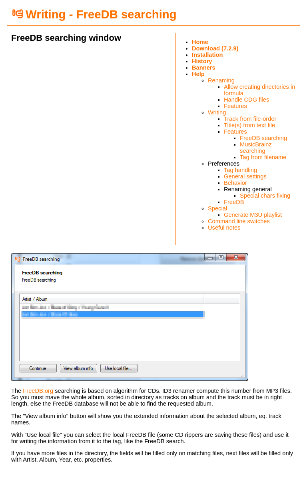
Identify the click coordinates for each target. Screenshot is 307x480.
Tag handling (240, 170)
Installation (207, 55)
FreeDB (234, 202)
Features (235, 106)
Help (198, 74)
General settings (245, 176)
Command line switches (239, 221)
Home (200, 42)
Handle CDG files (246, 99)
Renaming (221, 80)
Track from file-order (250, 119)
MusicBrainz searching (256, 147)
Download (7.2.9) (215, 48)
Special (217, 208)
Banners (203, 67)
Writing (217, 112)
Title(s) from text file (249, 125)
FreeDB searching (263, 138)
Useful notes (224, 227)
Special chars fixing (265, 195)
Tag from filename (263, 157)
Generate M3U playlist (253, 215)
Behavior (235, 183)
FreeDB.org (38, 391)
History (202, 61)
